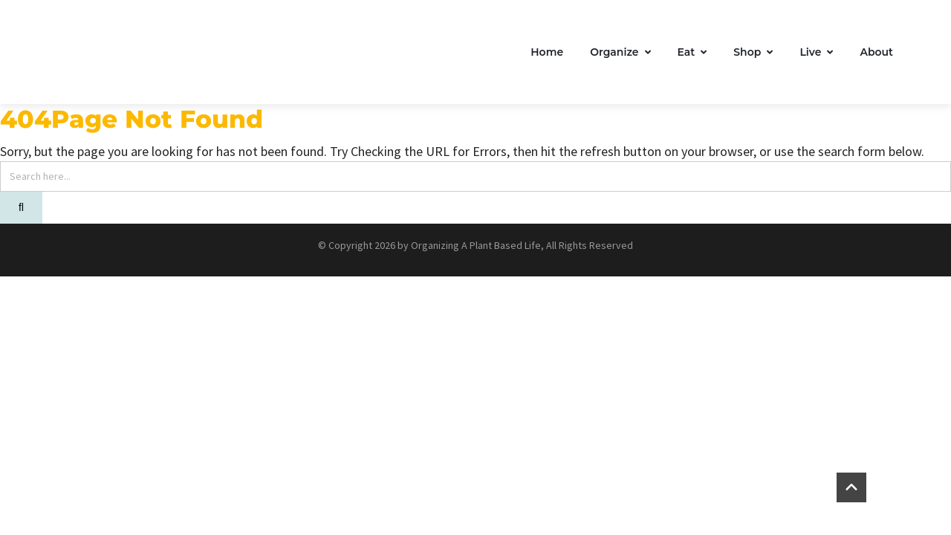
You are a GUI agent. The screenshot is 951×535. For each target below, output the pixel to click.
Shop (753, 52)
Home (546, 52)
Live (816, 52)
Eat (692, 52)
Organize (620, 52)
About (876, 52)
